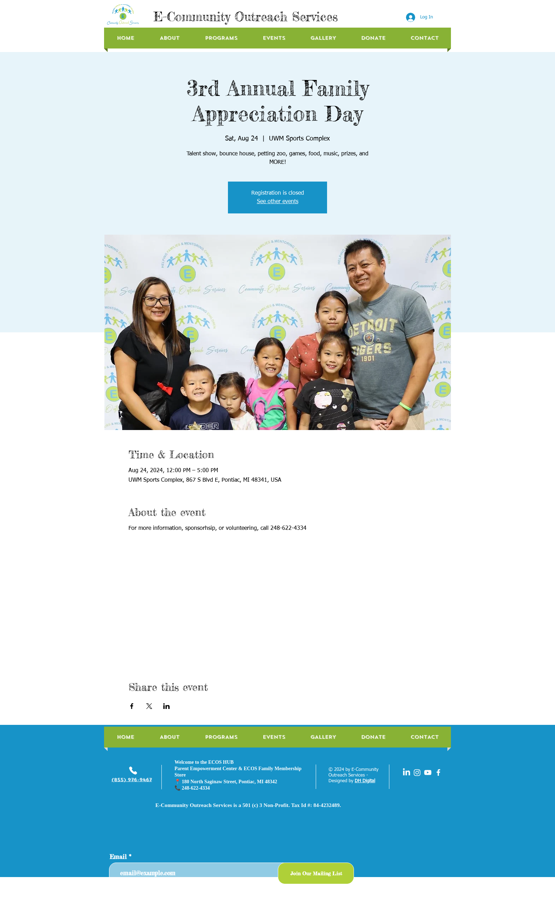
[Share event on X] (149, 706)
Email (118, 857)
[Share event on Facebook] (131, 706)
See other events (277, 202)
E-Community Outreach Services (246, 16)
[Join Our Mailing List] (316, 873)
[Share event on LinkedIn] (166, 706)
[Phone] (133, 770)
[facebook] (438, 772)
